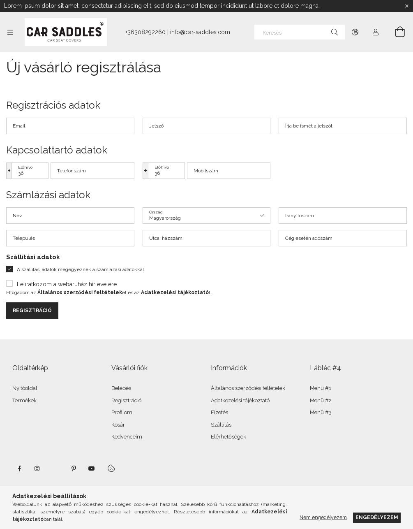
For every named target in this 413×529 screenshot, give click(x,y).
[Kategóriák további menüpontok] (10, 32)
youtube (92, 469)
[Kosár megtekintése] (395, 32)
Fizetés (219, 412)
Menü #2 (321, 400)
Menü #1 (320, 388)
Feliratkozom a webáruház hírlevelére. (67, 284)
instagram (37, 469)
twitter (55, 469)
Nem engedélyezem (323, 517)
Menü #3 (321, 412)
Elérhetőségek (228, 437)
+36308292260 (145, 32)
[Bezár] (407, 6)
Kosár (118, 425)
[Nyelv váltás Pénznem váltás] (355, 32)
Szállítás (221, 425)
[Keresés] (299, 32)
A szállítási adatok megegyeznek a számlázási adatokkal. (81, 269)
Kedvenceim (126, 437)
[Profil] (375, 32)
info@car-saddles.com (200, 32)
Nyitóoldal (24, 388)
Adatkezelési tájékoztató (240, 400)
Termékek (24, 400)
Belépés (121, 388)
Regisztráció (32, 310)
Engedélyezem (376, 517)
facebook (19, 469)
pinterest (74, 469)
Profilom (121, 412)
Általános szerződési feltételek (248, 388)
